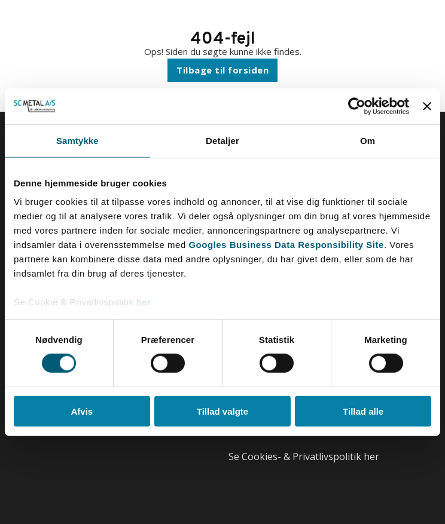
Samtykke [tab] (77, 140)
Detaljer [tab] (222, 140)
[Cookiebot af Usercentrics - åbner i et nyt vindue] (356, 106)
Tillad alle (363, 411)
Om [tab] (367, 140)
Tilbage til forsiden (222, 70)
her (143, 302)
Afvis (82, 411)
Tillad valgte (222, 411)
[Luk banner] (427, 106)
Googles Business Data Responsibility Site (285, 245)
